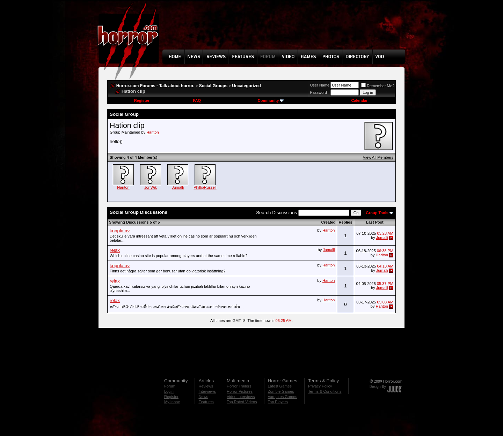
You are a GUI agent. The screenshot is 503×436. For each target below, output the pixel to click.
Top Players (278, 402)
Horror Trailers (239, 386)
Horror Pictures (240, 391)
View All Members (378, 157)
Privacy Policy (320, 386)
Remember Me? (377, 86)
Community (271, 100)
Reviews (205, 386)
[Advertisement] (286, 30)
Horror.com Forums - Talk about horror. (155, 85)
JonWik (150, 187)
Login (169, 391)
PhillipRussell (205, 187)
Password (318, 92)
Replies (345, 222)
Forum (169, 386)
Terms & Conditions (324, 391)
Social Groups (213, 85)
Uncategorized (246, 85)
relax (115, 250)
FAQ (197, 100)
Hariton (152, 132)
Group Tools (377, 213)
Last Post (375, 222)
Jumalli (178, 187)
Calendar (359, 100)
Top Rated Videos (242, 402)
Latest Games (280, 386)
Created (328, 222)
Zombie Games (281, 391)
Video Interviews (241, 396)
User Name (320, 85)
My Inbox (172, 402)
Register (142, 100)
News (203, 396)
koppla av (120, 230)
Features (205, 402)
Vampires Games (282, 396)
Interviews (207, 391)
